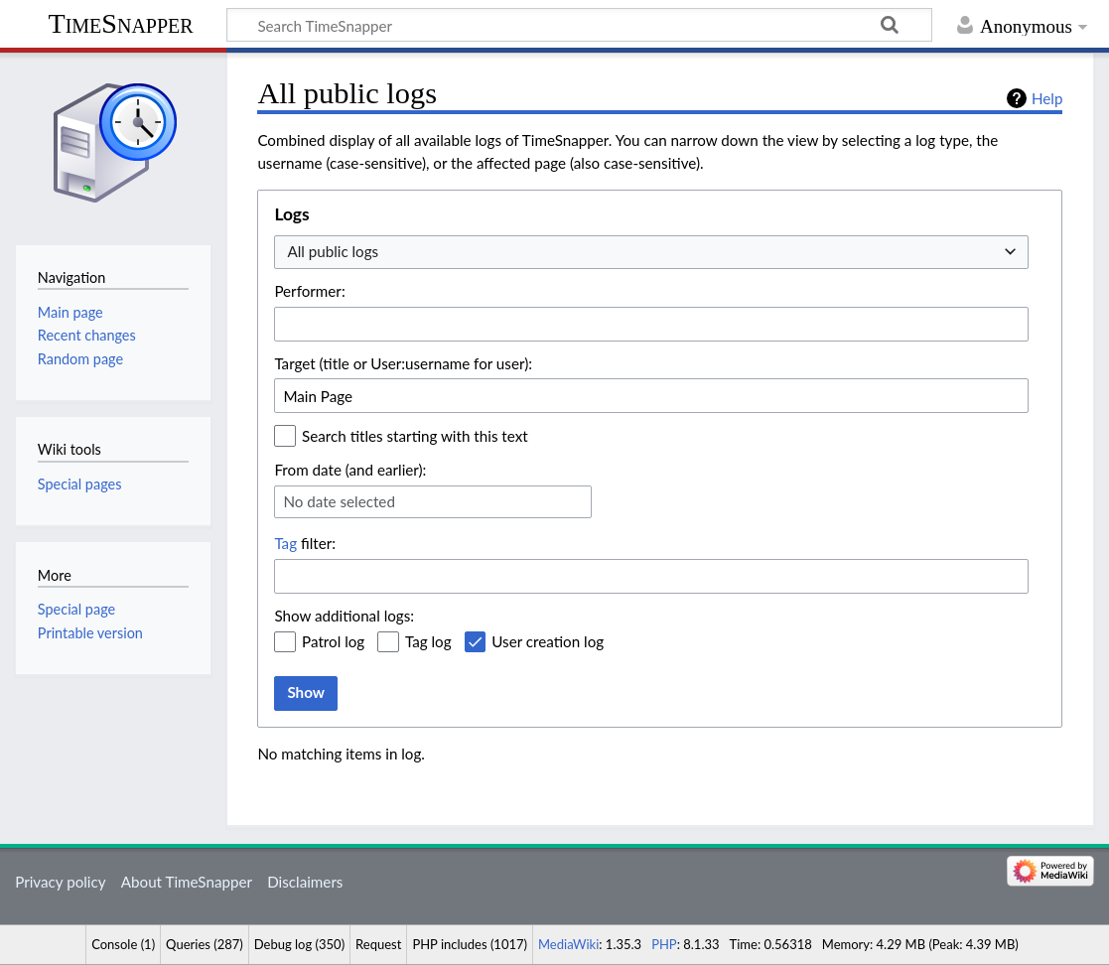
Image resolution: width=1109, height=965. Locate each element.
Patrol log (333, 641)
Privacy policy (60, 882)
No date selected (339, 501)
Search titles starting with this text (415, 436)
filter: (305, 543)
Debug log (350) (299, 944)
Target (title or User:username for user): (403, 363)
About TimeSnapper (186, 882)
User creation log (547, 641)
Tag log (428, 641)
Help (1047, 98)
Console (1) (123, 944)
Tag (285, 543)
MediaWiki (568, 944)
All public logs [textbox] (332, 251)
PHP (664, 944)
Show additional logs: (344, 615)
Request (378, 944)
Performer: (309, 291)
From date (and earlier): (350, 470)
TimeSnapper (121, 23)
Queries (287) (204, 944)
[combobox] (651, 252)
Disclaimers (305, 882)
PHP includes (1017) (469, 944)
